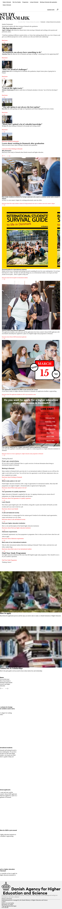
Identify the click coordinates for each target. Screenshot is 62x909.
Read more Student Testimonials (10, 141)
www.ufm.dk (5, 907)
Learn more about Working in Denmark (12, 149)
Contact (4, 901)
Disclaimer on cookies (7, 904)
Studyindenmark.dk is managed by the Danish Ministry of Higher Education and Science (25, 900)
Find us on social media (8, 903)
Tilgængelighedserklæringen (9, 906)
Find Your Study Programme (9, 560)
